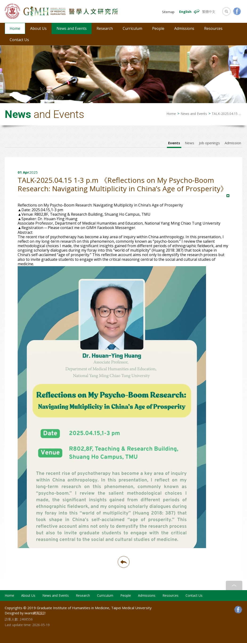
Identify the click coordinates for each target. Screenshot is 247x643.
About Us (38, 28)
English (185, 11)
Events (174, 142)
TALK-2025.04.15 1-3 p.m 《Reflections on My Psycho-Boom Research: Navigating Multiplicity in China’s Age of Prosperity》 (227, 114)
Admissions (184, 28)
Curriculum (132, 28)
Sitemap (168, 12)
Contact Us (19, 39)
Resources (213, 28)
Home (15, 28)
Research (105, 28)
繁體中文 (208, 11)
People (158, 28)
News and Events (72, 28)
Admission (233, 142)
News (189, 142)
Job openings (209, 142)
